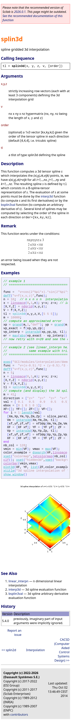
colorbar (10, 463)
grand (17, 325)
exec (7, 362)
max (15, 335)
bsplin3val (8, 205)
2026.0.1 (20, 12)
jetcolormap (43, 456)
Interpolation (35, 650)
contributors (19, 714)
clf (6, 460)
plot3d (8, 467)
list (34, 467)
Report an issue (14, 632)
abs (22, 335)
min (19, 449)
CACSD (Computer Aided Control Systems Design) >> (61, 650)
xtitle (8, 471)
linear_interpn (18, 581)
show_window (13, 474)
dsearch (39, 452)
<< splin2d (9, 650)
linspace (18, 303)
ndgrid (27, 306)
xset (7, 456)
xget (48, 460)
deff (7, 296)
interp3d (47, 196)
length (27, 412)
